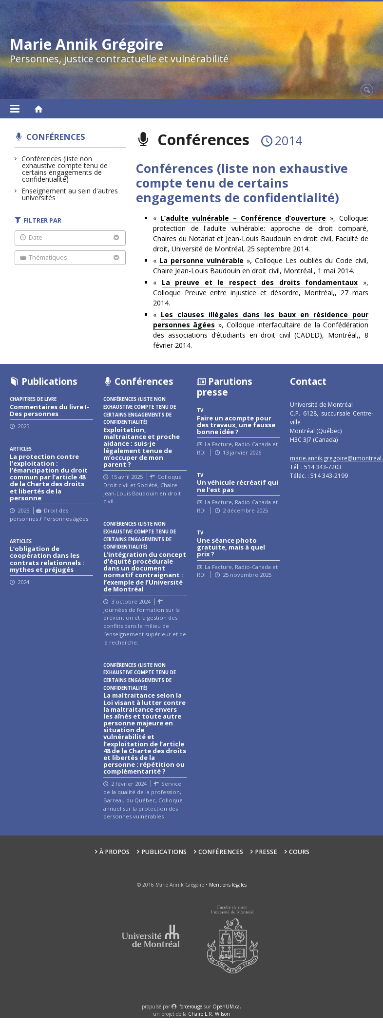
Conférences (55, 136)
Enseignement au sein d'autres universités (70, 194)
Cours (299, 852)
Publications (164, 852)
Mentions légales (228, 884)
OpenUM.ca (226, 1006)
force (190, 1006)
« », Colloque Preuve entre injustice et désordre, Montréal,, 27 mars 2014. (260, 292)
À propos (114, 852)
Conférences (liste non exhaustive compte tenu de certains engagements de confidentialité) (65, 169)
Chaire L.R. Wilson (209, 1013)
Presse (266, 852)
